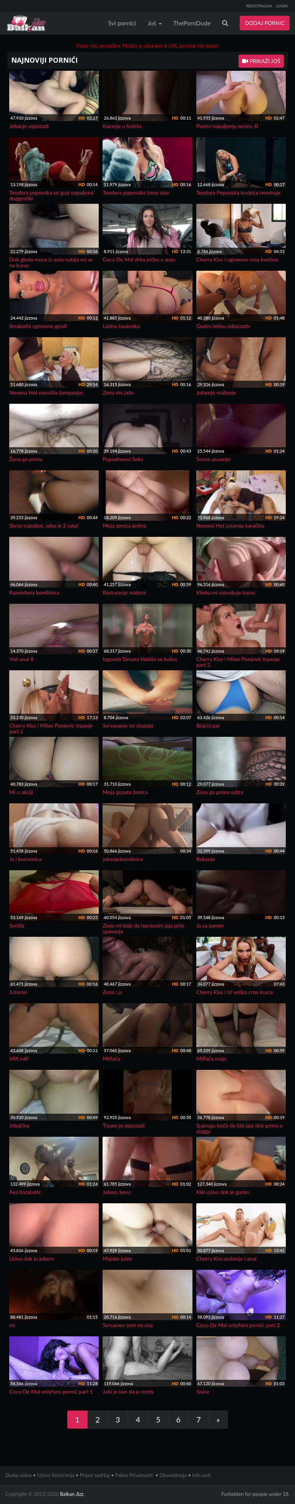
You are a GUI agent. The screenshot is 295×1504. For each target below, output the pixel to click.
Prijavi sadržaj (95, 1475)
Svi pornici (122, 23)
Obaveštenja (173, 1475)
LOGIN (282, 5)
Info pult (201, 1475)
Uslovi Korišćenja (56, 1475)
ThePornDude (192, 23)
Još (155, 23)
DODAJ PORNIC (265, 23)
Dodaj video (18, 1475)
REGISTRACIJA (259, 5)
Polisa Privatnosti (134, 1475)
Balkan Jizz (71, 1494)
